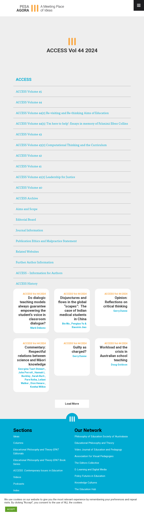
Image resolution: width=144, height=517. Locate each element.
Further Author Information (35, 262)
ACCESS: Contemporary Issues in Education (38, 470)
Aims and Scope (26, 208)
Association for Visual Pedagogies (94, 456)
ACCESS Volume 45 (29, 91)
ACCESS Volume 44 (29, 102)
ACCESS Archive (27, 198)
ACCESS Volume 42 (29, 155)
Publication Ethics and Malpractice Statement (46, 240)
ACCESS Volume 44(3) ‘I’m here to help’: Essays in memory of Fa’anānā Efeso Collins (72, 123)
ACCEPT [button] (11, 509)
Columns (18, 442)
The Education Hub (85, 489)
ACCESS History (26, 283)
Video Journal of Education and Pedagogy (98, 449)
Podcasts (18, 483)
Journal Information (29, 230)
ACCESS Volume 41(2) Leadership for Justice (45, 176)
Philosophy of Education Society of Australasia (101, 436)
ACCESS (23, 79)
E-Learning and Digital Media (91, 469)
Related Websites (27, 251)
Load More (72, 403)
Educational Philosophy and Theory (94, 442)
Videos (17, 477)
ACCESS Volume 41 (29, 166)
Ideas (16, 436)
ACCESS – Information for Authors (39, 272)
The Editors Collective (87, 462)
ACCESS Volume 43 (29, 134)
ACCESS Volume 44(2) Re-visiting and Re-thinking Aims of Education (62, 112)
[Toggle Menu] (139, 5)
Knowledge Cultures (86, 482)
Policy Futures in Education (90, 476)
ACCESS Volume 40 (29, 187)
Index (16, 490)
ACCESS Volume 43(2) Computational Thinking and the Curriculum (61, 144)
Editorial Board (26, 219)
